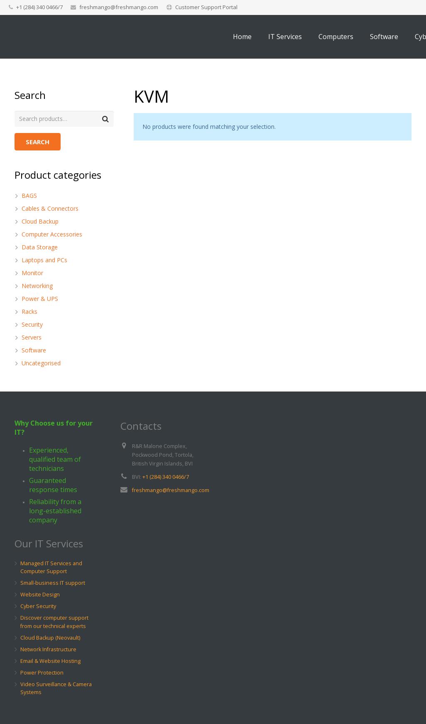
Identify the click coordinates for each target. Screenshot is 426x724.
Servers (32, 337)
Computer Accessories (52, 234)
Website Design (40, 594)
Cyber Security (38, 606)
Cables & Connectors (50, 208)
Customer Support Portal (206, 7)
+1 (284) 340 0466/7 (165, 476)
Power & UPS (40, 299)
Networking (37, 286)
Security (32, 324)
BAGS (29, 195)
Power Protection (42, 672)
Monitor (32, 273)
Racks (29, 311)
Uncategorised (41, 363)
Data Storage (40, 247)
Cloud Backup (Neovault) (50, 637)
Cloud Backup (40, 221)
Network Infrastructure (48, 649)
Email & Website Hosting (50, 661)
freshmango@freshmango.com (118, 7)
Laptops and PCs (44, 260)
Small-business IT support (52, 583)
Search (37, 142)
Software (34, 350)
